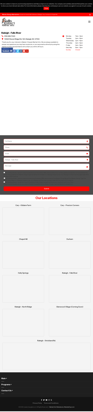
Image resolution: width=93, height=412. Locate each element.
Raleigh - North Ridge (23, 307)
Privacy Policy (37, 404)
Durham (70, 240)
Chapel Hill (23, 240)
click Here (45, 6)
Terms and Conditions (51, 404)
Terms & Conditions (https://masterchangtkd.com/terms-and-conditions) (44, 183)
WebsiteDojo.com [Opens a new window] (69, 408)
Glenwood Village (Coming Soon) (69, 307)
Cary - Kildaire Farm (23, 206)
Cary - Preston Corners (69, 206)
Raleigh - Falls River (69, 274)
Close (46, 8)
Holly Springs (23, 274)
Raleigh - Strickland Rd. (46, 341)
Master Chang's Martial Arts (10, 14)
